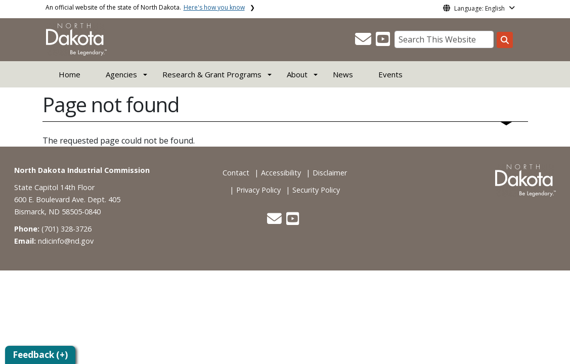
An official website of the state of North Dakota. (145, 7)
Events (390, 74)
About (297, 74)
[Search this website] (505, 40)
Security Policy (316, 190)
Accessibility (281, 172)
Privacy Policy (258, 190)
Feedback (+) (40, 354)
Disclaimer (330, 172)
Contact (236, 172)
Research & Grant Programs (211, 74)
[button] (364, 42)
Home (69, 74)
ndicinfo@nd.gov (66, 241)
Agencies (121, 74)
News (343, 74)
